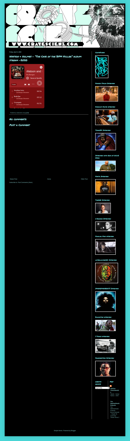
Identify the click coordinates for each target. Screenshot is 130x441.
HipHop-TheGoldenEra (114, 390)
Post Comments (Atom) (25, 182)
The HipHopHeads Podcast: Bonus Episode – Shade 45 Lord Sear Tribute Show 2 (114, 412)
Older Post (84, 179)
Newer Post (13, 179)
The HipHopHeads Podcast (115, 403)
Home (49, 179)
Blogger (73, 430)
